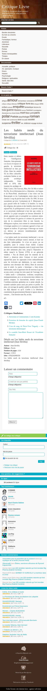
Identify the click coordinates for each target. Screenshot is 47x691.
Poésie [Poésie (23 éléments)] (14, 116)
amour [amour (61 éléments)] (12, 100)
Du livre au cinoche (9, 35)
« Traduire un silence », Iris (12, 630)
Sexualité (5, 83)
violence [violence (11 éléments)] (27, 123)
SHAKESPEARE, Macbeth (12, 601)
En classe (5, 58)
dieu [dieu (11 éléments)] (32, 104)
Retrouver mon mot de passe (14, 467)
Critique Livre (15, 6)
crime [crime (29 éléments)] (38, 100)
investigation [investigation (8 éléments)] (37, 110)
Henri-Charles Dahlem (16, 503)
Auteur (5, 444)
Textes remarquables (9, 54)
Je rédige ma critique (10, 436)
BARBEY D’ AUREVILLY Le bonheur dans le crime (24, 574)
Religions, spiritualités (10, 78)
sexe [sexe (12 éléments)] (20, 119)
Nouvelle (5, 47)
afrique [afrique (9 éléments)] (4, 101)
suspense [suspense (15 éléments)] (6, 123)
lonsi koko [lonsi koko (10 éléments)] (16, 113)
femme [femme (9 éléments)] (36, 107)
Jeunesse (5, 42)
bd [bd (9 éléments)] (19, 101)
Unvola (10, 496)
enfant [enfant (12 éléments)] (4, 107)
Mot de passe (7, 451)
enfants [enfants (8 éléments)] (10, 107)
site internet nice (22, 689)
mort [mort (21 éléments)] (22, 112)
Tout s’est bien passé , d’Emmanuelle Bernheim (20, 620)
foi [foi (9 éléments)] (40, 107)
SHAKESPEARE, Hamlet (12, 616)
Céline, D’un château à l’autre (13, 592)
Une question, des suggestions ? (13, 474)
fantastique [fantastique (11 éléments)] (28, 107)
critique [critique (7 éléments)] (4, 104)
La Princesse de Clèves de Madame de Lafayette (20, 597)
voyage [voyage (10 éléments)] (33, 123)
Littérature (5, 44)
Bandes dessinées (8, 32)
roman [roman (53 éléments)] (35, 116)
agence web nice (35, 689)
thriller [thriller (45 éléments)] (15, 123)
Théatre (5, 56)
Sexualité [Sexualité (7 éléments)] (24, 119)
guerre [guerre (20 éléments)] (10, 110)
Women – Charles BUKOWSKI (14, 611)
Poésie (4, 49)
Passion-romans (14, 515)
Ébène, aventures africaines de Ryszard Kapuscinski (23, 564)
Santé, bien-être (8, 81)
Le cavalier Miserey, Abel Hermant (15, 625)
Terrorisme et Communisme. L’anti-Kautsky (24, 317)
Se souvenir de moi (10, 458)
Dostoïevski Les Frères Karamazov (15, 606)
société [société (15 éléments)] (31, 119)
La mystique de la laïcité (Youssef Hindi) (22, 559)
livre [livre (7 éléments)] (10, 113)
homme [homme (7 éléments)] (24, 110)
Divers (4, 71)
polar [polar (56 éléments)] (6, 116)
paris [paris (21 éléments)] (37, 112)
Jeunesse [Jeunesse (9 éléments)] (5, 113)
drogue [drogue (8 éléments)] (36, 104)
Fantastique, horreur (9, 39)
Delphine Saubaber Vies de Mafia (15, 634)
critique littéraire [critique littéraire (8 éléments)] (12, 104)
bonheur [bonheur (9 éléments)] (23, 101)
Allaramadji (7, 563)
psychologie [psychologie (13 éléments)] (24, 117)
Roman (4, 51)
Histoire (4, 73)
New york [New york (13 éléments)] (30, 113)
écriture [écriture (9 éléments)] (39, 123)
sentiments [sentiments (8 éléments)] (13, 119)
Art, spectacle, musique (10, 69)
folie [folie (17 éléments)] (4, 110)
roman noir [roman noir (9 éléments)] (6, 120)
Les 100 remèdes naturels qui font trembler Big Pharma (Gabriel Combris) (24, 569)
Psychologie (6, 76)
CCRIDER (14, 140)
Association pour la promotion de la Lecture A (19, 559)
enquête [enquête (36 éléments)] (18, 106)
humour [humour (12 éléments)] (29, 110)
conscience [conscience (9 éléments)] (31, 101)
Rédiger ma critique (10, 465)
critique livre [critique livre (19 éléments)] (23, 103)
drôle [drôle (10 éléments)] (41, 104)
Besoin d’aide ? (7, 91)
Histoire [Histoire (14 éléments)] (17, 110)
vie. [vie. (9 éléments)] (22, 123)
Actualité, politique (8, 66)
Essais (4, 37)
